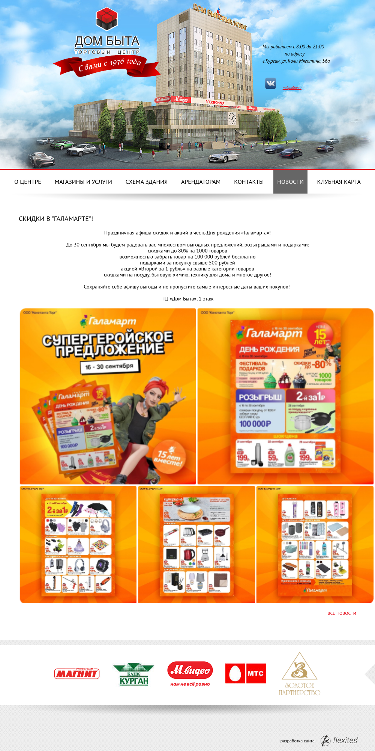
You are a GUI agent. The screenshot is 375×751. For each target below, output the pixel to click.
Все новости (341, 613)
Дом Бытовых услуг (106, 29)
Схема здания (147, 181)
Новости (290, 181)
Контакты (249, 181)
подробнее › (292, 87)
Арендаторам (201, 181)
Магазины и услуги (83, 181)
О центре (27, 181)
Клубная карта (339, 181)
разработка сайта (319, 740)
